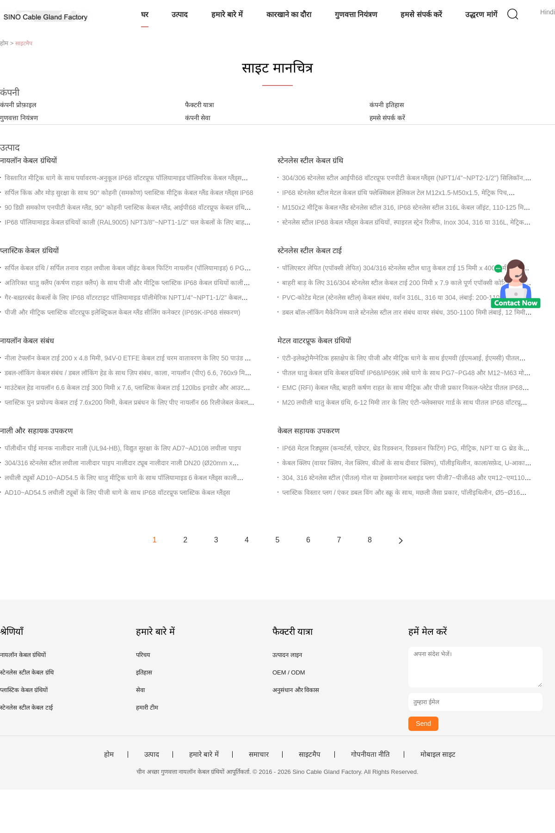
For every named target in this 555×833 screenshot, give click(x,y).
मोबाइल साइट (438, 754)
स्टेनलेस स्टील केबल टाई (310, 251)
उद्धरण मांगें (481, 14)
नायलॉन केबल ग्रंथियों (28, 160)
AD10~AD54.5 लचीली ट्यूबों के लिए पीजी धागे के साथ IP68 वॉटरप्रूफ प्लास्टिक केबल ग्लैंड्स (117, 492)
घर (144, 14)
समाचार (259, 754)
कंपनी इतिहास (387, 105)
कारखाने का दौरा (289, 14)
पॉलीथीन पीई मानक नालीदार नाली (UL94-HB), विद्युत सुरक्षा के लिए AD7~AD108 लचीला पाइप (123, 448)
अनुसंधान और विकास (295, 690)
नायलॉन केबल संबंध (27, 341)
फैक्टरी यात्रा (200, 105)
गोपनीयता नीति (370, 754)
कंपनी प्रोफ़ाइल (18, 105)
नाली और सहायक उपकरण (36, 431)
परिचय (143, 654)
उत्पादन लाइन (287, 654)
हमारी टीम (147, 707)
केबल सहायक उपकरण (309, 431)
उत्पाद (180, 14)
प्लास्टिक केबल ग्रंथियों (29, 251)
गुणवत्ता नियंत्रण (356, 14)
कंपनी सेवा (198, 118)
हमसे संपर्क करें (421, 14)
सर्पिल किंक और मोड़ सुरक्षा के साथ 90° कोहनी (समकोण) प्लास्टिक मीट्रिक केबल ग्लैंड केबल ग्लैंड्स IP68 (129, 192)
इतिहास (144, 672)
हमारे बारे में (227, 14)
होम (109, 754)
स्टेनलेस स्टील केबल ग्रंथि (310, 160)
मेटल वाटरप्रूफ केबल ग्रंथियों (314, 341)
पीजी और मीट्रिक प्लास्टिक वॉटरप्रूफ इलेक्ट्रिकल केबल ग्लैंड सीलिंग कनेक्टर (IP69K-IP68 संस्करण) (122, 312)
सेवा (140, 690)
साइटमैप (310, 754)
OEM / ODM (288, 672)
